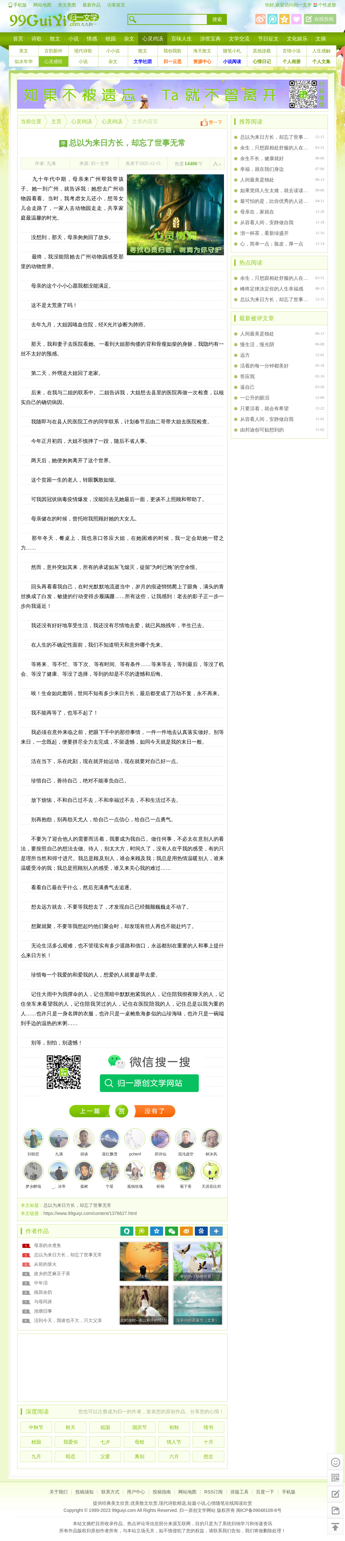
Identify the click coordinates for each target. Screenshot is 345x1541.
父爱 (105, 1456)
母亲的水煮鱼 (47, 1245)
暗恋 (70, 1456)
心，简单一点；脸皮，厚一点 (271, 243)
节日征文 (268, 38)
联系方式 (110, 1491)
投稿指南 (162, 1491)
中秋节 (36, 1427)
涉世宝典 (210, 38)
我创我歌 (172, 50)
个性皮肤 (327, 4)
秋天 (70, 1427)
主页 (56, 121)
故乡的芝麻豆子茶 (52, 1273)
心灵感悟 (53, 61)
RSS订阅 (213, 1491)
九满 (51, 163)
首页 (18, 38)
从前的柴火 (45, 1264)
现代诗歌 (83, 50)
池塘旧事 (43, 1311)
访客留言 (116, 4)
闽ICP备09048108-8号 (259, 1510)
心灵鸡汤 (152, 38)
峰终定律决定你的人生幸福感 (271, 288)
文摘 (321, 38)
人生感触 (321, 50)
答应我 (247, 376)
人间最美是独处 (257, 179)
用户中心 (136, 1491)
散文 (55, 38)
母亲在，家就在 (257, 211)
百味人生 (181, 38)
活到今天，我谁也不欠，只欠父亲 (68, 1320)
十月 (208, 1442)
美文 (23, 50)
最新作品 (92, 4)
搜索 (217, 19)
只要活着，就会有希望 (264, 408)
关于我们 (59, 1491)
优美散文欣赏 (144, 1503)
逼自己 (247, 387)
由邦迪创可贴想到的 (262, 429)
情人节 (174, 1442)
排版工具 (239, 1491)
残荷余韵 (43, 1292)
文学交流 (239, 38)
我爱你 (70, 1442)
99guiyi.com (124, 1510)
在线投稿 (324, 19)
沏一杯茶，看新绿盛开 (264, 233)
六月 (174, 1456)
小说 (73, 38)
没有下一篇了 (155, 1111)
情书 (208, 1427)
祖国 (105, 1427)
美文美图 (67, 4)
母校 (139, 1442)
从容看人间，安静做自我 (267, 222)
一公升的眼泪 (254, 397)
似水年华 (24, 61)
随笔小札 (232, 50)
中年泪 (41, 1282)
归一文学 (303, 4)
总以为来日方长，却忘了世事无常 (68, 1254)
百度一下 (265, 1491)
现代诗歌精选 (172, 1503)
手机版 (20, 4)
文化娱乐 (297, 38)
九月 (36, 1456)
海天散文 (202, 50)
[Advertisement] (122, 1366)
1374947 (91, 1111)
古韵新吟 (53, 50)
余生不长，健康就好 (262, 158)
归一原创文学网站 (197, 1510)
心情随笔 (216, 1503)
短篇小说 (196, 1503)
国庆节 (139, 1427)
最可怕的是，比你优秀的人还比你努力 (275, 201)
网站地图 (42, 4)
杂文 (129, 38)
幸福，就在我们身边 (262, 169)
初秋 (174, 1427)
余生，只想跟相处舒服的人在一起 (275, 147)
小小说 (113, 50)
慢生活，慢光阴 (257, 344)
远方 (245, 355)
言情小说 (292, 50)
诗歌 (36, 38)
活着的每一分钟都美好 (264, 365)
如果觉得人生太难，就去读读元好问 (275, 190)
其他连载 (262, 50)
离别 (139, 1456)
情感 (92, 38)
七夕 (105, 1442)
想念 (208, 1456)
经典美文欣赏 (115, 1503)
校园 (111, 38)
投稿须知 (84, 1491)
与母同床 (43, 1301)
